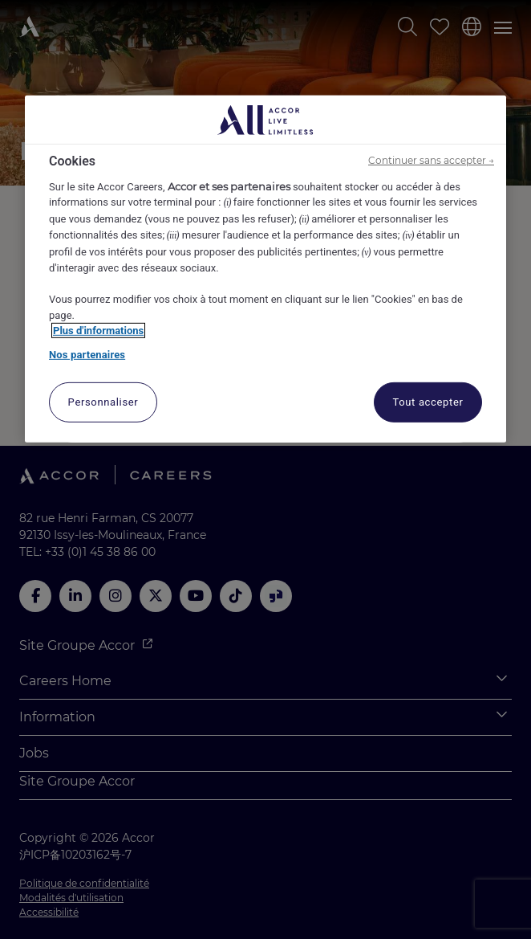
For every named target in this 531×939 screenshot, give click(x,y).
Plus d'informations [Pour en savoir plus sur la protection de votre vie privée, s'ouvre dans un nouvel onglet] (98, 331)
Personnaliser (103, 402)
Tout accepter (427, 402)
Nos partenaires (87, 355)
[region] (265, 269)
